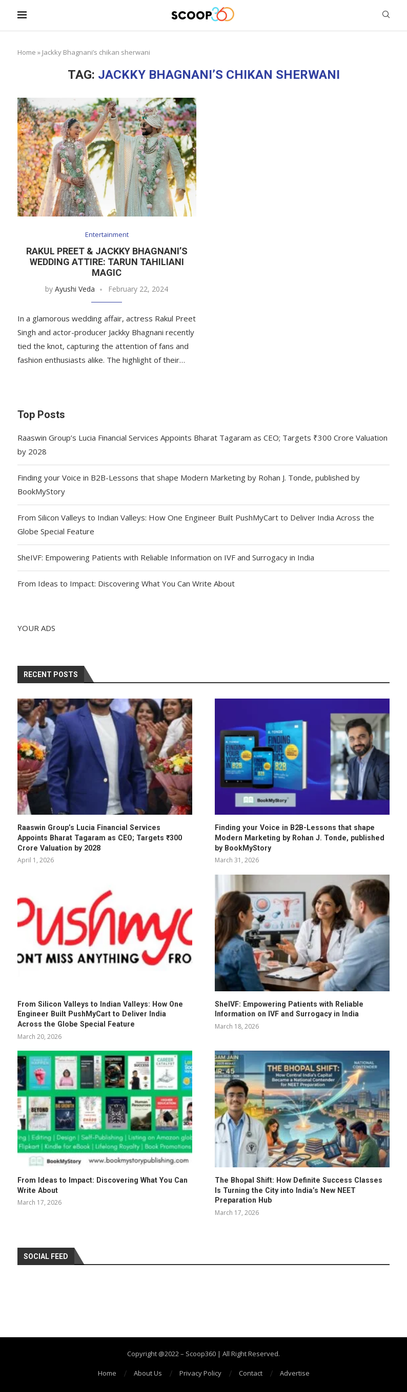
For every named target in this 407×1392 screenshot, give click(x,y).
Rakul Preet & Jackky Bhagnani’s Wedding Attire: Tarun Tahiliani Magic (107, 262)
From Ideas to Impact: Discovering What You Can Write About (126, 583)
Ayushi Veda (75, 289)
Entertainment (107, 235)
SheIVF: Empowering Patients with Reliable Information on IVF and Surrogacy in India (165, 557)
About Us (148, 1372)
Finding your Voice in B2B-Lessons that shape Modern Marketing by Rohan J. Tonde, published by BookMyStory (302, 837)
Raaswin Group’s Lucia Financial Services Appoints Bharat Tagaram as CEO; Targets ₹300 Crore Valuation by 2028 (103, 837)
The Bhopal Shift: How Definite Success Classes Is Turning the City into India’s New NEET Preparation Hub (300, 1190)
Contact (250, 1372)
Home (26, 52)
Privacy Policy (200, 1372)
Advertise (295, 1372)
